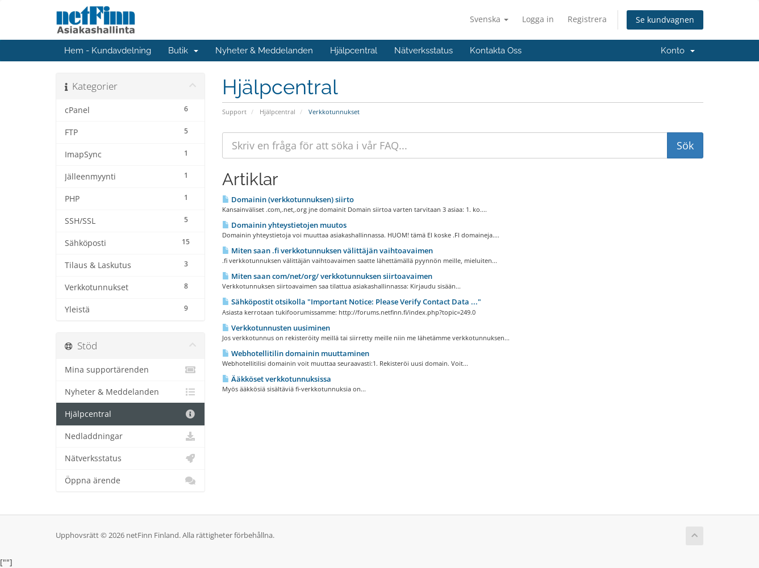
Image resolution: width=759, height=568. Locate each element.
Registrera (587, 19)
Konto (678, 50)
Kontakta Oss (496, 50)
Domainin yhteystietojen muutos (284, 225)
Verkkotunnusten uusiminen (276, 328)
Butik (183, 50)
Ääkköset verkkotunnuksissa (276, 379)
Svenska (489, 19)
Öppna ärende (130, 480)
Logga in (538, 19)
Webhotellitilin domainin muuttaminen (295, 353)
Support (234, 111)
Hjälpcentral (353, 50)
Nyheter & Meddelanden (264, 50)
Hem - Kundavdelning (107, 50)
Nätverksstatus (423, 50)
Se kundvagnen (665, 19)
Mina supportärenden (130, 370)
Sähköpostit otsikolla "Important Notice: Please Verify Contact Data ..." (351, 301)
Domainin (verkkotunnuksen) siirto (288, 199)
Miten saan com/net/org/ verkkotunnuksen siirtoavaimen (327, 276)
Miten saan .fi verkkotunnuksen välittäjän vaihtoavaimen (327, 250)
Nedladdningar (130, 436)
